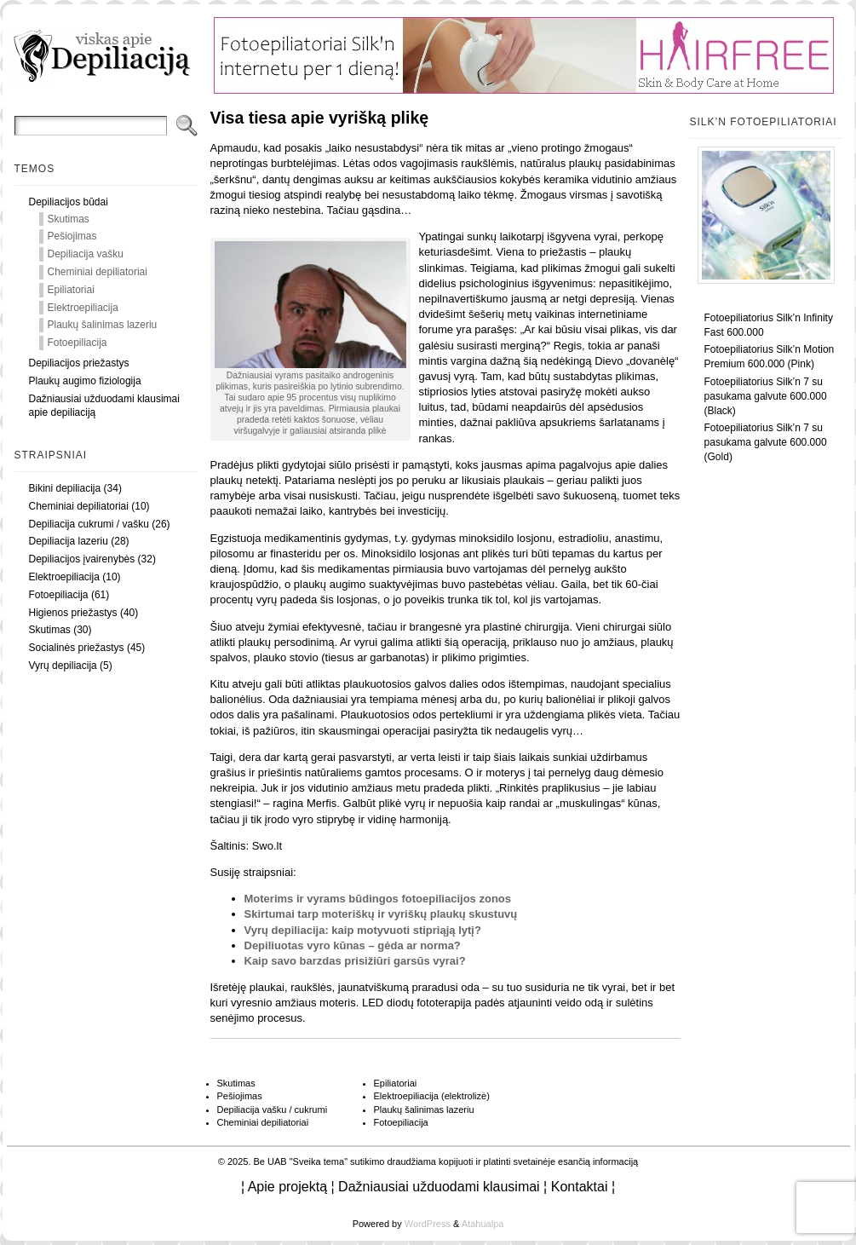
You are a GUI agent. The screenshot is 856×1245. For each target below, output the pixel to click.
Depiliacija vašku (86, 254)
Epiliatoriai (71, 290)
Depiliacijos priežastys (79, 363)
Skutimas (68, 219)
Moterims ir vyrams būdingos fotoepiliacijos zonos (378, 898)
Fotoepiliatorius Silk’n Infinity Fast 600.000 (768, 325)
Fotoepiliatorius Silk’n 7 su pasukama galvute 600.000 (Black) (765, 396)
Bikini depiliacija (65, 488)
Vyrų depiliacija (63, 665)
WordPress (428, 1224)
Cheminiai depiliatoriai (97, 272)
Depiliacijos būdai (68, 202)
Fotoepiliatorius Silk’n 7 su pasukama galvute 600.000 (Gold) (765, 442)
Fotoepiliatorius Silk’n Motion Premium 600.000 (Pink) (769, 356)
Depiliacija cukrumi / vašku (89, 524)
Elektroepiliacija (83, 308)
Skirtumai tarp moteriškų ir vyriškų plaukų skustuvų (381, 914)
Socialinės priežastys (76, 648)
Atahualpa (483, 1224)
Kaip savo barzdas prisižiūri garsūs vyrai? (355, 960)
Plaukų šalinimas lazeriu (103, 325)
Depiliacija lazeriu (68, 541)
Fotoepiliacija (77, 343)
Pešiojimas (72, 236)
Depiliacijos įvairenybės (82, 559)
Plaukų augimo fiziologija (85, 381)
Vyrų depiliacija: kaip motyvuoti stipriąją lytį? (362, 930)
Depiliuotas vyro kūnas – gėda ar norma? (352, 945)
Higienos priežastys (73, 613)
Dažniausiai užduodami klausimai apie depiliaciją (104, 406)
